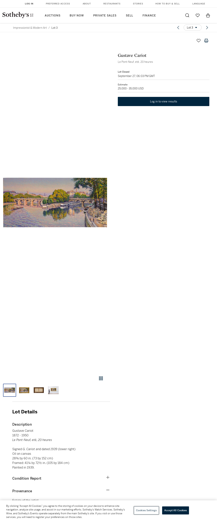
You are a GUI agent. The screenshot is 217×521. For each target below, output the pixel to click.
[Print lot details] (206, 41)
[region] (108, 510)
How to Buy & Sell (167, 3)
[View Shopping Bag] (208, 15)
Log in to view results (163, 101)
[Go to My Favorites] (198, 15)
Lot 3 (54, 27)
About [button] (87, 3)
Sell (129, 15)
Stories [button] (138, 3)
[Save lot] (199, 41)
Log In (29, 3)
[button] (55, 202)
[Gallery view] (101, 378)
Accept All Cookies (175, 510)
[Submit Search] (187, 15)
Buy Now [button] (77, 15)
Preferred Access (58, 3)
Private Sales (104, 15)
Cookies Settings (146, 510)
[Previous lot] (178, 28)
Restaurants (111, 3)
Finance (149, 15)
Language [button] (198, 3)
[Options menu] (193, 28)
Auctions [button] (52, 15)
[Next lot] (207, 28)
